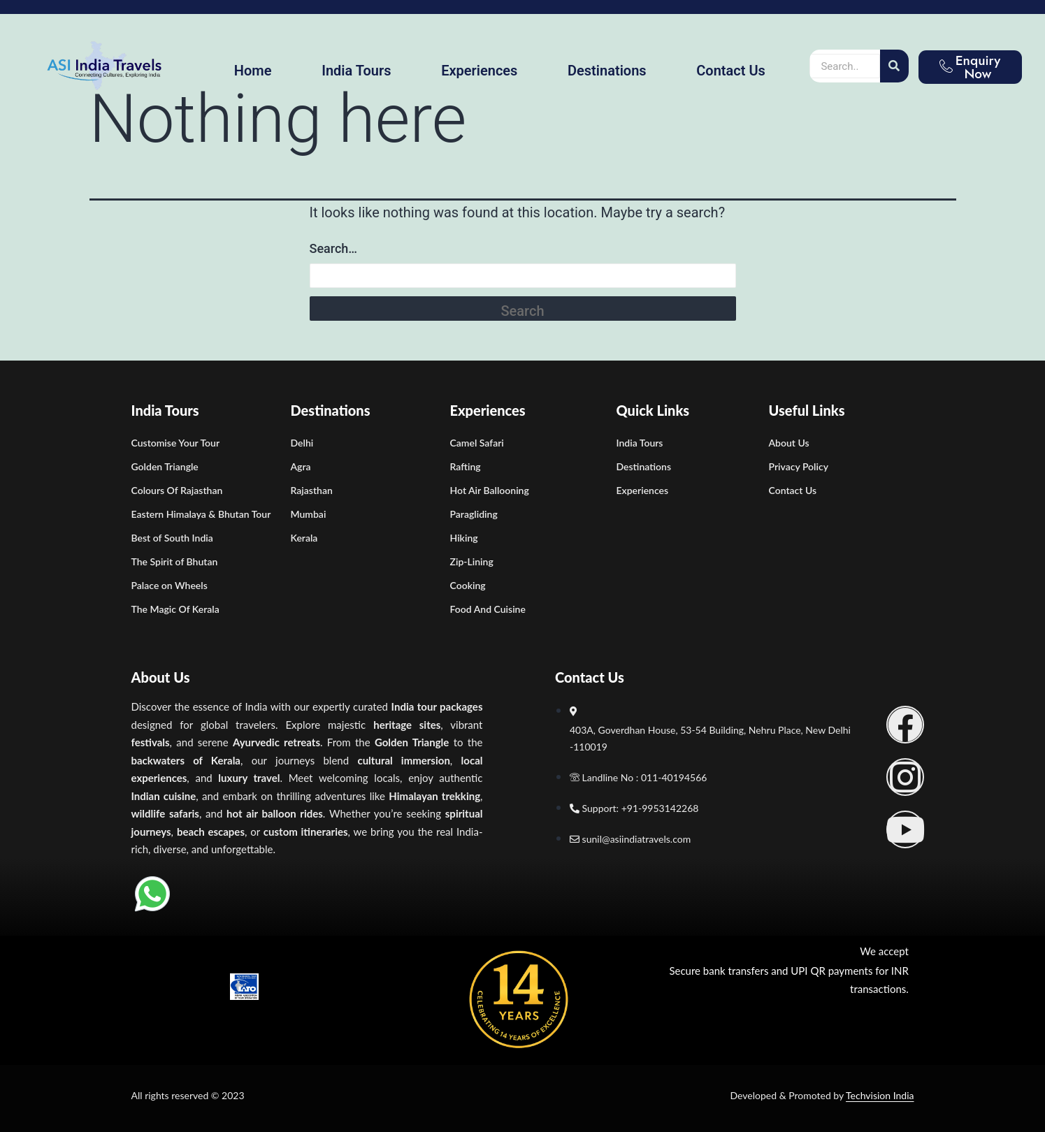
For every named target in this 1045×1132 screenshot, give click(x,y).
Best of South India (172, 538)
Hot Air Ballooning (489, 490)
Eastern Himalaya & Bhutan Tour (201, 514)
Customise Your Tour (175, 443)
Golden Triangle (165, 466)
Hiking (464, 538)
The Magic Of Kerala (175, 609)
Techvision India (880, 1095)
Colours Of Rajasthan (177, 490)
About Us (789, 443)
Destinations (607, 70)
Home (253, 70)
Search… (334, 248)
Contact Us (730, 70)
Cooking (468, 585)
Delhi (302, 443)
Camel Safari (477, 443)
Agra (301, 466)
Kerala (304, 538)
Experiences (479, 70)
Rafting (465, 466)
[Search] (894, 66)
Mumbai (308, 514)
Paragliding (474, 514)
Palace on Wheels (169, 585)
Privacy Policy (799, 466)
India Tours (356, 70)
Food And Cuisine (488, 609)
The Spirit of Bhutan (174, 561)
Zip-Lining (471, 561)
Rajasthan (312, 490)
